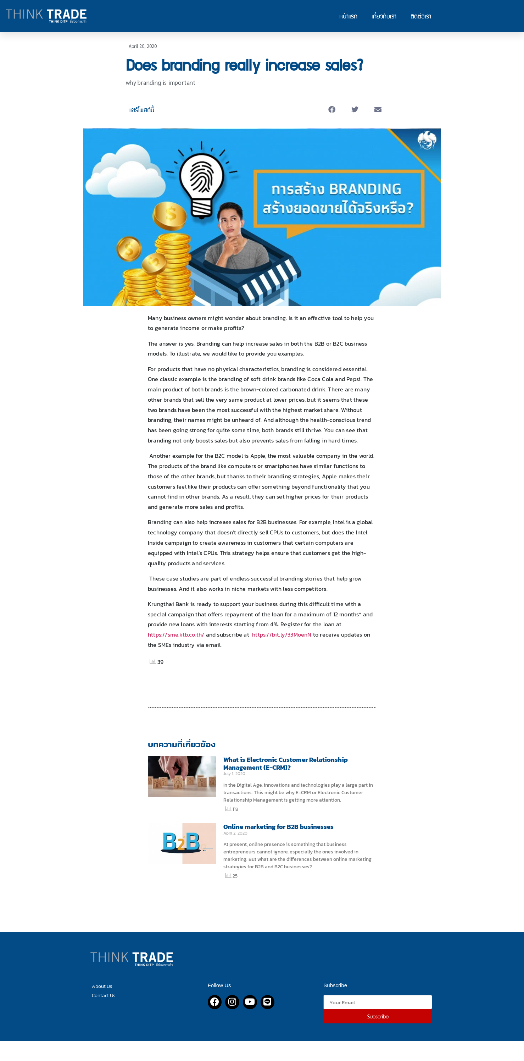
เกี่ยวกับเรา (384, 16)
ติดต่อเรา (421, 16)
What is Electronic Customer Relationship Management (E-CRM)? (285, 763)
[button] (332, 110)
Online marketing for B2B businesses (278, 826)
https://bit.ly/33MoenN (281, 634)
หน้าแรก (348, 16)
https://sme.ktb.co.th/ (176, 634)
